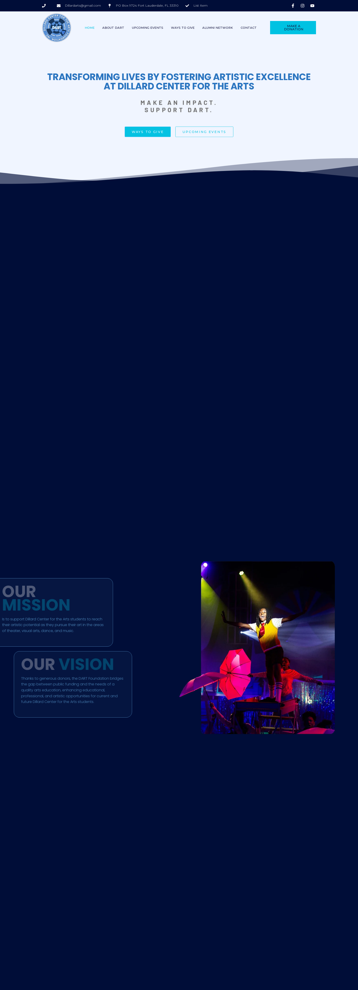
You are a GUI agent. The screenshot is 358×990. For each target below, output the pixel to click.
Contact (249, 27)
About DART (113, 27)
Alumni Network (217, 27)
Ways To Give (183, 27)
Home (90, 27)
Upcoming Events (147, 27)
